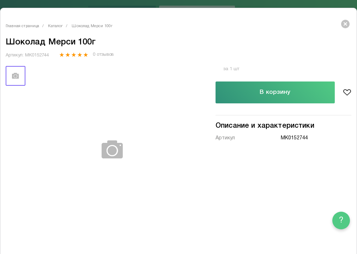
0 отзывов (103, 55)
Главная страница (22, 26)
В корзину (275, 92)
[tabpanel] (112, 150)
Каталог (55, 26)
